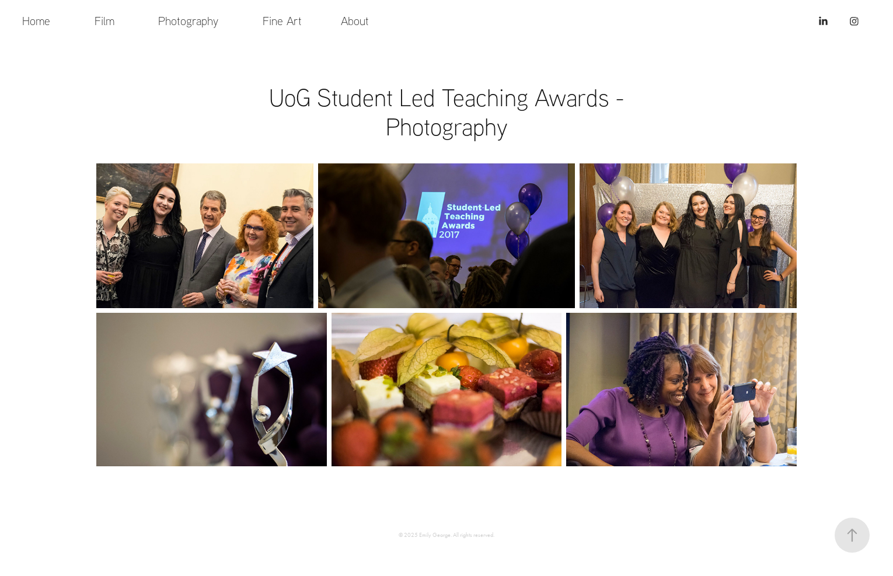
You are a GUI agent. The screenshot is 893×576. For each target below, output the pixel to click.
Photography (188, 20)
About (355, 20)
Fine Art (282, 20)
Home (36, 20)
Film (104, 20)
